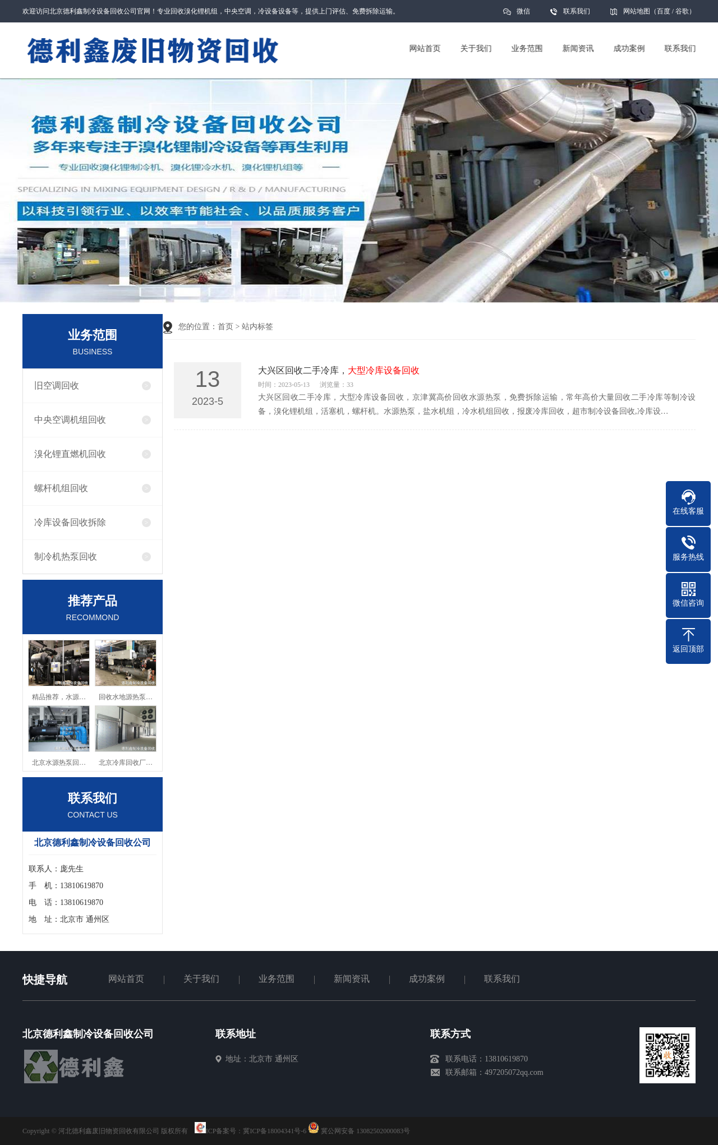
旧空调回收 (56, 385)
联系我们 (576, 11)
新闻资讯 (352, 979)
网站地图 (636, 11)
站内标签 (257, 326)
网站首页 (126, 979)
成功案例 (427, 979)
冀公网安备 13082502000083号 (365, 1131)
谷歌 (682, 11)
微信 (523, 14)
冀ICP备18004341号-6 (274, 1131)
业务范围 (276, 979)
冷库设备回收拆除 (70, 522)
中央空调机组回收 (70, 419)
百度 (663, 11)
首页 (225, 326)
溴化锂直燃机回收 (70, 454)
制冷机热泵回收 (65, 556)
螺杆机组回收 (61, 488)
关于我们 (201, 979)
